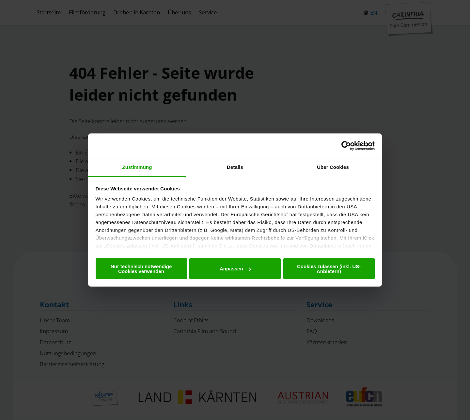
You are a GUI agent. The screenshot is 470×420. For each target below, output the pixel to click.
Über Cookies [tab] (333, 167)
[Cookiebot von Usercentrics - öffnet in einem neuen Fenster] (346, 146)
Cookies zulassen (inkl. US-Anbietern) (329, 268)
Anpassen (235, 268)
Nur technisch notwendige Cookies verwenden (141, 268)
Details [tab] (235, 167)
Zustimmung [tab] (137, 167)
